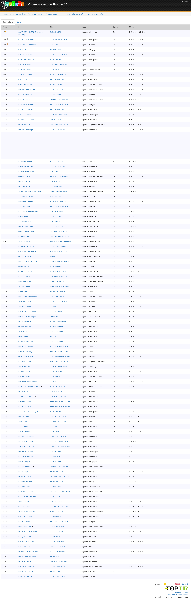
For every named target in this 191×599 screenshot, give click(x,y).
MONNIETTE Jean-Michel (28, 552)
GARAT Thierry (24, 176)
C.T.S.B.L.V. (54, 70)
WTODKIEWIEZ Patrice (27, 542)
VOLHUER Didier (25, 367)
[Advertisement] (137, 6)
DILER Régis (23, 472)
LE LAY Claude (24, 186)
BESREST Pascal (25, 236)
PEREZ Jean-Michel (26, 171)
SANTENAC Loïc (24, 221)
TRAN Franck (23, 502)
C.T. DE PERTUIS (57, 537)
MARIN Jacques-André (27, 557)
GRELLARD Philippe (26, 231)
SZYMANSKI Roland (26, 196)
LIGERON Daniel (24, 562)
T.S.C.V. (53, 337)
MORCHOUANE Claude (27, 532)
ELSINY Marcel (24, 276)
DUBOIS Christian (25, 281)
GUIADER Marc (24, 507)
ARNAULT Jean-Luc (26, 447)
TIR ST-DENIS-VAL (57, 512)
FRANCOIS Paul (24, 527)
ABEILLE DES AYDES (58, 191)
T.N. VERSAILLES (57, 80)
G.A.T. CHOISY (56, 502)
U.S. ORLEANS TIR (57, 296)
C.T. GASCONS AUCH (58, 40)
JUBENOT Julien (24, 306)
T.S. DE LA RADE (56, 472)
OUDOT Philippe (24, 256)
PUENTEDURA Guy (26, 166)
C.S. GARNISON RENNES (60, 357)
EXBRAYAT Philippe (26, 105)
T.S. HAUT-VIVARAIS (58, 201)
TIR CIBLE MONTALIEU (59, 251)
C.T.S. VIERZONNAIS (58, 377)
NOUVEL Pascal (24, 487)
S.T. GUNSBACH (56, 432)
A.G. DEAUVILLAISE (58, 552)
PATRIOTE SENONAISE (59, 562)
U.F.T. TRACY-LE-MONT (59, 55)
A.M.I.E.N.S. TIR (56, 392)
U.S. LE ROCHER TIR (58, 65)
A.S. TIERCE (55, 221)
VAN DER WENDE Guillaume (29, 191)
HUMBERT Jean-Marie (27, 312)
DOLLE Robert (24, 547)
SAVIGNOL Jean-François (28, 412)
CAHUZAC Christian (26, 60)
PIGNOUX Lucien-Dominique (29, 387)
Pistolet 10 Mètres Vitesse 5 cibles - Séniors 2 (89, 14)
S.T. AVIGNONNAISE (58, 322)
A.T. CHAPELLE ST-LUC (59, 115)
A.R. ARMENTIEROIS (58, 276)
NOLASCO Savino (25, 467)
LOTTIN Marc (23, 417)
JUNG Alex (22, 422)
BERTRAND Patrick (25, 161)
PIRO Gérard (23, 216)
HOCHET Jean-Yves (26, 110)
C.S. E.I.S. (54, 427)
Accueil (6, 14)
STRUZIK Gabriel (25, 75)
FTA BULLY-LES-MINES (59, 176)
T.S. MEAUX (54, 557)
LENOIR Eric (23, 337)
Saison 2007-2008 (38, 14)
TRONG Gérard (24, 286)
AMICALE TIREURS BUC (59, 231)
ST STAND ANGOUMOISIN (60, 492)
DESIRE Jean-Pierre (26, 437)
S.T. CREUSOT (56, 462)
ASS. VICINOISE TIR (58, 120)
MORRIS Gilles (24, 392)
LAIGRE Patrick (24, 522)
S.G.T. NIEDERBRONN (59, 347)
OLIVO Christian (24, 327)
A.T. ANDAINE (55, 457)
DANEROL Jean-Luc (26, 201)
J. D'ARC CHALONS (58, 271)
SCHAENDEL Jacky (26, 442)
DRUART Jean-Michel (26, 90)
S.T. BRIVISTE (55, 266)
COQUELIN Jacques (26, 40)
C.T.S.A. (53, 382)
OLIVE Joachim (24, 125)
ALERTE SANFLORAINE (59, 261)
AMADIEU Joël (24, 206)
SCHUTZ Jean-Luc (25, 241)
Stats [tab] (19, 22)
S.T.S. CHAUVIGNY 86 (58, 387)
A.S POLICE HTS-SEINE (59, 507)
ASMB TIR (54, 317)
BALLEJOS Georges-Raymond (30, 211)
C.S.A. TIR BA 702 (57, 281)
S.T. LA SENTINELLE (58, 130)
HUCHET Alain (24, 377)
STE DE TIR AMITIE (57, 547)
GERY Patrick (23, 266)
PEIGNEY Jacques (25, 457)
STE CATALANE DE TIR (59, 125)
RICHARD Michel (25, 70)
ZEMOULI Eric (23, 332)
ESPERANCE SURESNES (60, 286)
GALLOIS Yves (24, 80)
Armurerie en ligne (182, 592)
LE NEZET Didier (24, 477)
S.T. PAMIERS (55, 60)
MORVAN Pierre (24, 322)
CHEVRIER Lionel (25, 517)
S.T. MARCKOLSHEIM (58, 422)
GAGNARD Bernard (25, 50)
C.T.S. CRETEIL (56, 372)
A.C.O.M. (53, 306)
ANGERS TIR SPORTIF (59, 397)
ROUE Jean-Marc (25, 407)
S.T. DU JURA (55, 487)
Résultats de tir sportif (20, 14)
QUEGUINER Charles (26, 357)
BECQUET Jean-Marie (27, 45)
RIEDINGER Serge (25, 352)
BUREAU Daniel (24, 402)
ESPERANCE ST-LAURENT (61, 402)
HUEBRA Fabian (24, 115)
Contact (185, 584)
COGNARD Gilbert (25, 572)
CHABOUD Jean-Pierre (27, 251)
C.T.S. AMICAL (55, 216)
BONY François (24, 462)
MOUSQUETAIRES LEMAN (60, 241)
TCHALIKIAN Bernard (26, 512)
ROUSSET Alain (24, 362)
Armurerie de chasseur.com (178, 595)
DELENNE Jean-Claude (27, 382)
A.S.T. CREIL (55, 45)
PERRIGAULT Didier (26, 246)
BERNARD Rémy (25, 482)
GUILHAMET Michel (26, 120)
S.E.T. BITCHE (55, 196)
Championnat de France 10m (59, 14)
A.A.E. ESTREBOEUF (58, 417)
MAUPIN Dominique (26, 130)
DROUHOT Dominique (27, 317)
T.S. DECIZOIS (55, 50)
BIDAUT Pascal (24, 372)
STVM (52, 256)
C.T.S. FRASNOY (56, 90)
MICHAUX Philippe (25, 452)
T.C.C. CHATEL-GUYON (59, 105)
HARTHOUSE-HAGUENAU (60, 352)
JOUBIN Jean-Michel (26, 397)
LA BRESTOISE (56, 186)
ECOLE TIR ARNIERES (59, 437)
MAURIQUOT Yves (25, 226)
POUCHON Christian (26, 567)
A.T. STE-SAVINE (56, 161)
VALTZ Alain (23, 427)
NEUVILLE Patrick (25, 55)
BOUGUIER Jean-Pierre (27, 296)
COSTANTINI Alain (25, 342)
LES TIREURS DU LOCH (59, 236)
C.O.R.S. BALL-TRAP (58, 246)
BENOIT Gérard (24, 100)
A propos (158, 584)
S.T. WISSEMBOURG (58, 75)
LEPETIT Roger (24, 181)
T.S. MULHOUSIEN (57, 291)
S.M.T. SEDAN (55, 452)
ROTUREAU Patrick (26, 492)
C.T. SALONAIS (56, 312)
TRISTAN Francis (25, 301)
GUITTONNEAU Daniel (27, 497)
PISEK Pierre (23, 291)
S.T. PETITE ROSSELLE (59, 577)
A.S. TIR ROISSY (56, 211)
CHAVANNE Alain (25, 85)
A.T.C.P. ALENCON (57, 166)
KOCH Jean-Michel (25, 347)
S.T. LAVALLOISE (56, 327)
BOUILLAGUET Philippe (27, 261)
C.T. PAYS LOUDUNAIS (59, 567)
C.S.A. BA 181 (55, 32)
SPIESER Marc (24, 432)
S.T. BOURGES (56, 85)
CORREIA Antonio (25, 271)
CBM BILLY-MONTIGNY (59, 100)
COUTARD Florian (25, 95)
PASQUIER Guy (24, 537)
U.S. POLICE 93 (56, 181)
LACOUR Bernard (25, 577)
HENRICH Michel (25, 65)
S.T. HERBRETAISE (57, 497)
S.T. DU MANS (55, 517)
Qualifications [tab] (8, 22)
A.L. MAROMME (56, 95)
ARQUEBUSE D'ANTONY (60, 447)
